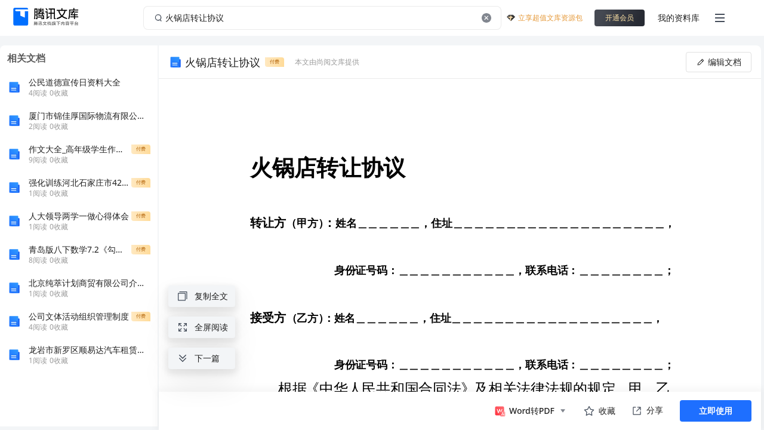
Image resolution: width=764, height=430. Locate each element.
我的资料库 (679, 17)
